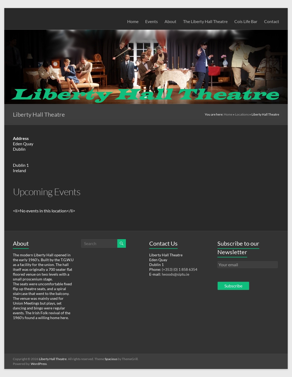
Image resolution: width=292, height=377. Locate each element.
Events (151, 21)
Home (132, 21)
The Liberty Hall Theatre (205, 21)
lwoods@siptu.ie (175, 274)
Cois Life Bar (245, 21)
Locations (242, 114)
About (170, 21)
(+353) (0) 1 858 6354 (179, 269)
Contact (271, 21)
